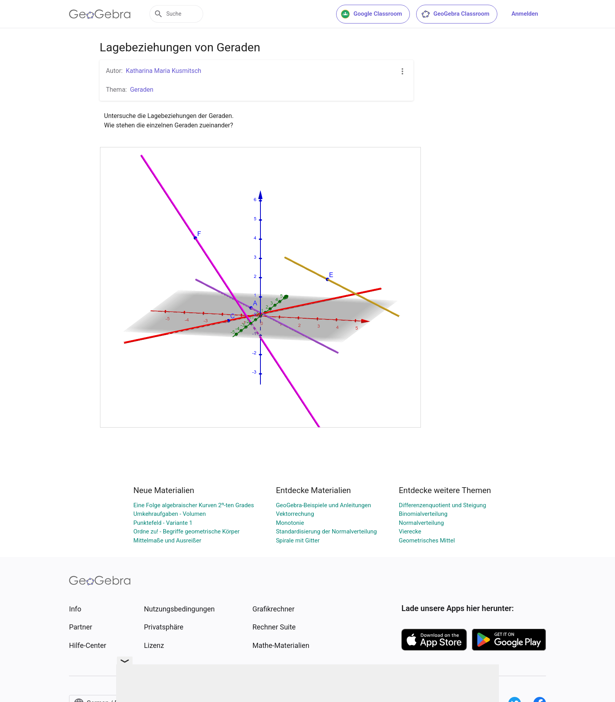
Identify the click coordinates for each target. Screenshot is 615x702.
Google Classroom (371, 14)
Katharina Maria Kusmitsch (164, 70)
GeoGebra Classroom (455, 14)
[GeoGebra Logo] (100, 14)
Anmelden (524, 13)
